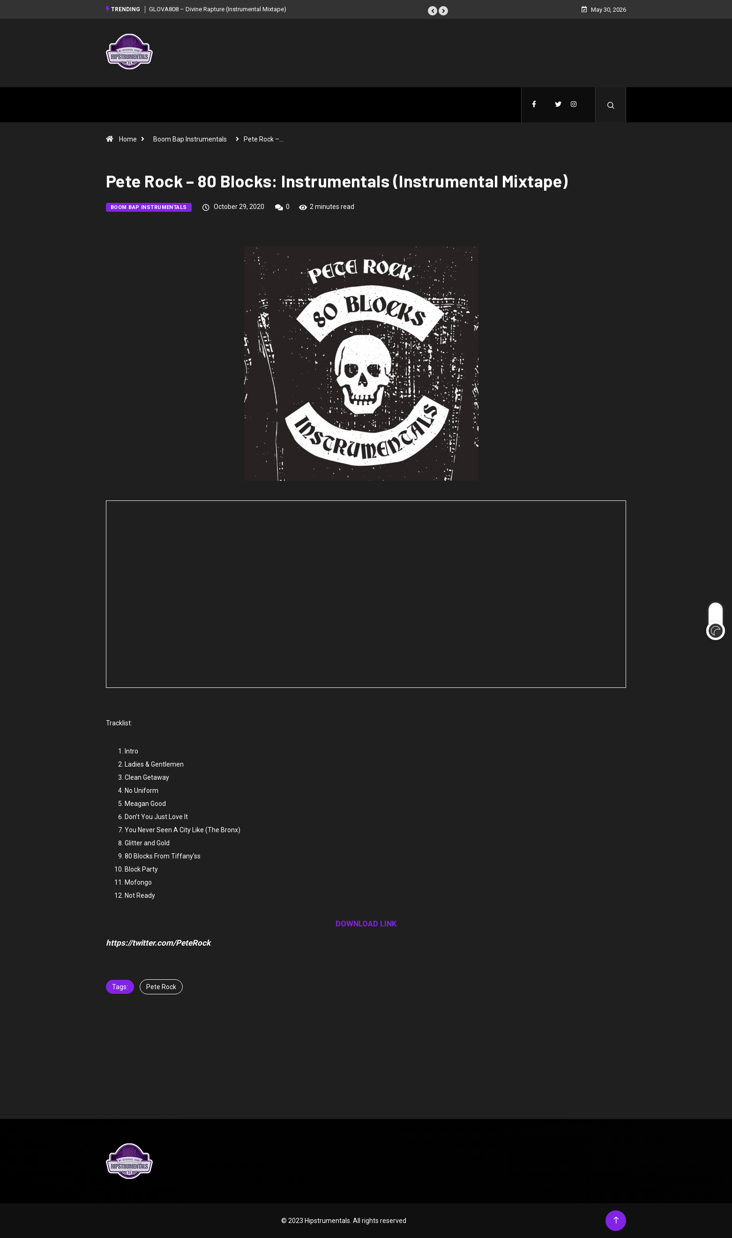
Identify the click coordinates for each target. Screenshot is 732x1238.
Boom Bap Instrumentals (190, 139)
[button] (432, 10)
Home (128, 139)
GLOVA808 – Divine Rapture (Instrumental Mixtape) (217, 9)
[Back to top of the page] (616, 1220)
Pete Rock (161, 987)
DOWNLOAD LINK (366, 923)
